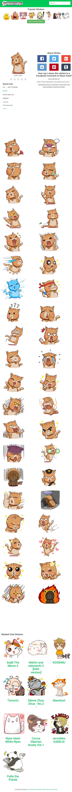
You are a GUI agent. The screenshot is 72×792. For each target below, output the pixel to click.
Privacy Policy (53, 789)
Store (48, 789)
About (28, 789)
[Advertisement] (36, 39)
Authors (44, 789)
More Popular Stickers (36, 21)
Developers (33, 789)
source (4, 108)
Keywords (39, 789)
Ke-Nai (5, 91)
